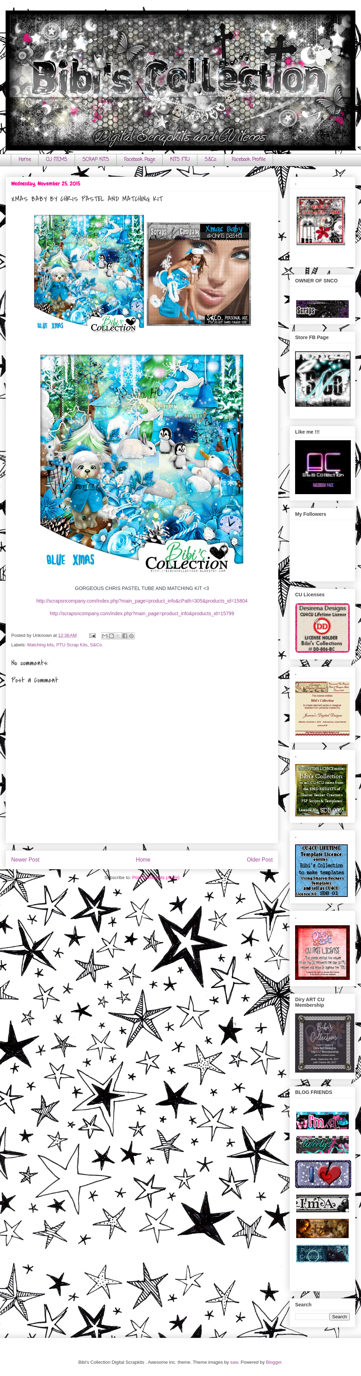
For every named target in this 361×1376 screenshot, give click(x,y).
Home (25, 159)
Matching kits (40, 644)
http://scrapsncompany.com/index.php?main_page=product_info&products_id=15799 (142, 613)
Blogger (273, 1362)
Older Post (260, 860)
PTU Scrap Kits (72, 644)
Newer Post (25, 860)
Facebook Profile (248, 159)
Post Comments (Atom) (155, 877)
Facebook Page (139, 159)
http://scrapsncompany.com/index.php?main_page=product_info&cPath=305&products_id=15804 (142, 601)
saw (234, 1362)
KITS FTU (180, 159)
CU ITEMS (56, 159)
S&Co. (211, 159)
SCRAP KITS (95, 159)
